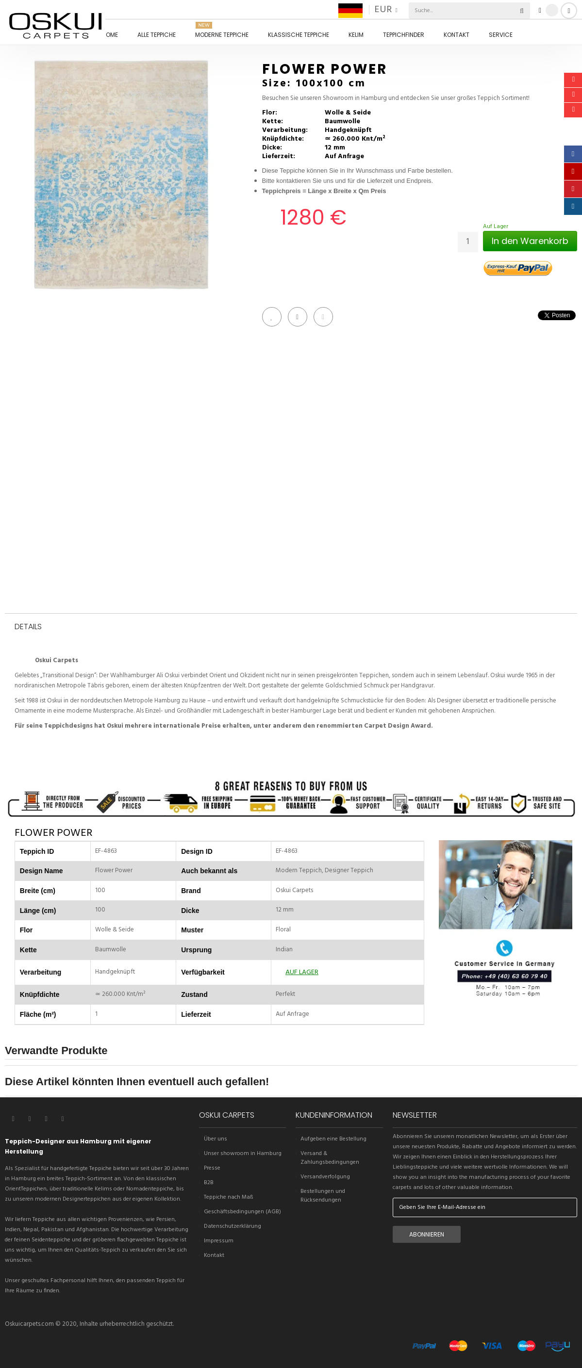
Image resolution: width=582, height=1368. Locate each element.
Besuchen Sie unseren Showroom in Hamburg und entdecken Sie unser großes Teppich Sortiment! (396, 98)
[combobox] (447, 10)
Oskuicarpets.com (29, 1324)
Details (28, 627)
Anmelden (569, 10)
